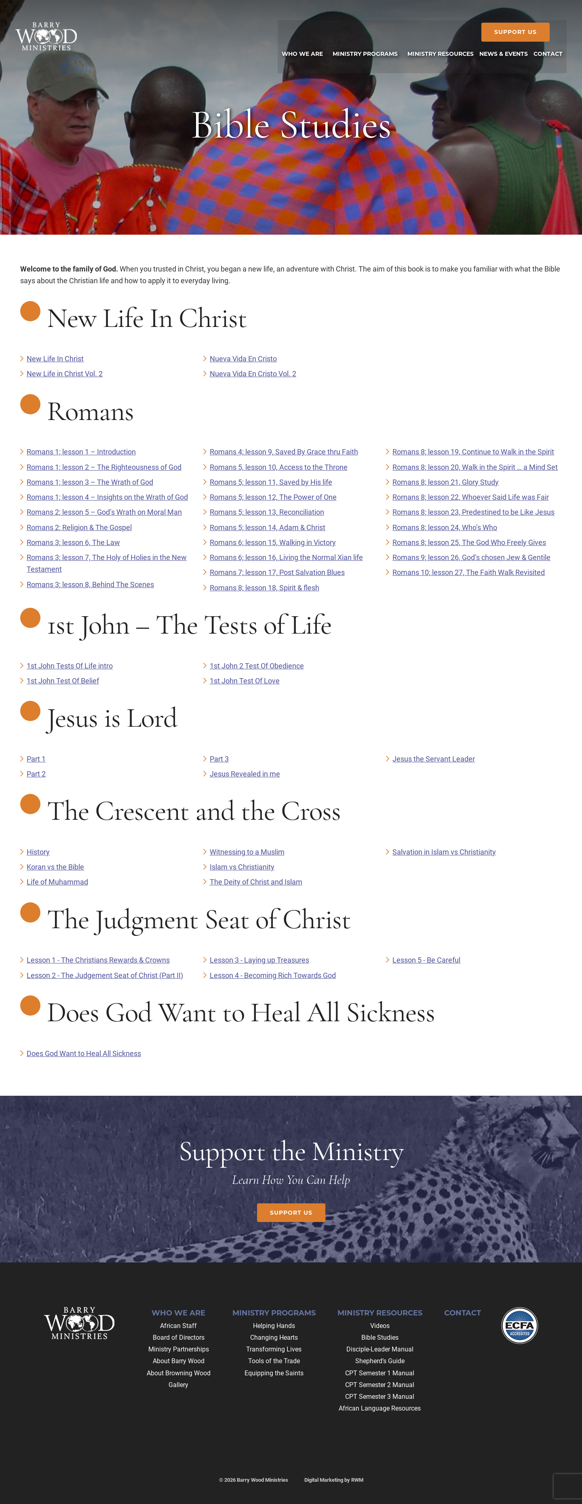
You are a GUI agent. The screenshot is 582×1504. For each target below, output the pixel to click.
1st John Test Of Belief (63, 681)
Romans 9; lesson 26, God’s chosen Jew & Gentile (471, 557)
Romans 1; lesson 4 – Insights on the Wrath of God (107, 497)
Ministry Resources (379, 1313)
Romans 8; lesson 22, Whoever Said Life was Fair (470, 497)
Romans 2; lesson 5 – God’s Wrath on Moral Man (104, 512)
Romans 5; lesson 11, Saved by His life (271, 482)
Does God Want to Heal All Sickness (84, 1053)
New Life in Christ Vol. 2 (65, 373)
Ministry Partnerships (178, 1349)
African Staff (178, 1326)
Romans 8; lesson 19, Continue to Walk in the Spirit (473, 452)
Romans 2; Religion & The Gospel (79, 527)
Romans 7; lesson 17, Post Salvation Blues (277, 572)
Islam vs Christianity (242, 867)
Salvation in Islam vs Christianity (444, 852)
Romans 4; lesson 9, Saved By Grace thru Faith (284, 452)
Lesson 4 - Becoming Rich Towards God (273, 975)
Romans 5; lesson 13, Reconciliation (267, 512)
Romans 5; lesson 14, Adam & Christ (267, 527)
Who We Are (178, 1313)
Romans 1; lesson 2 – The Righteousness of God (104, 467)
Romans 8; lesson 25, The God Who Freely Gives (469, 542)
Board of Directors (179, 1337)
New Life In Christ (55, 358)
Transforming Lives (274, 1349)
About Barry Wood (179, 1361)
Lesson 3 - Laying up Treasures (259, 960)
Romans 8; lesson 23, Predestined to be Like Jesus (473, 512)
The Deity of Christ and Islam (256, 882)
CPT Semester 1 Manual (379, 1373)
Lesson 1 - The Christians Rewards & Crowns (98, 960)
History (38, 852)
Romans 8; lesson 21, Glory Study (445, 482)
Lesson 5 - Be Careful (426, 960)
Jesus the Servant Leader (433, 759)
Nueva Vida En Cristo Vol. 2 (253, 373)
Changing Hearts (274, 1337)
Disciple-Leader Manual (379, 1349)
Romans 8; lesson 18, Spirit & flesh (264, 587)
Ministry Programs (274, 1313)
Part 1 (36, 759)
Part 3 (219, 759)
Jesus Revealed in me (245, 774)
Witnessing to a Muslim (247, 852)
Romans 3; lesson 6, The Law (73, 542)
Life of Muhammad (57, 882)
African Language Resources (380, 1408)
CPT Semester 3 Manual (379, 1396)
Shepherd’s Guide (380, 1361)
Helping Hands (274, 1326)
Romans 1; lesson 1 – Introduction (81, 452)
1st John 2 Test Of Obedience (257, 666)
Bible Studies (380, 1337)
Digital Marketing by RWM (333, 1480)
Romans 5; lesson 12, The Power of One (273, 497)
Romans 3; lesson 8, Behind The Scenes (90, 584)
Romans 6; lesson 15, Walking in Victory (273, 542)
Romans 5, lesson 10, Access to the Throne (279, 467)
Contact (462, 1313)
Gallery (178, 1385)
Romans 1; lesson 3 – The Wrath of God (90, 482)
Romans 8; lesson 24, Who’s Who (444, 527)
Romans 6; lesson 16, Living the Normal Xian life (286, 557)
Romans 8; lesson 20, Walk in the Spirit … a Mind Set (475, 467)
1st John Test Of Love (245, 681)
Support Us (510, 32)
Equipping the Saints (274, 1373)
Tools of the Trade (274, 1361)
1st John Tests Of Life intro (70, 666)
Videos (380, 1326)
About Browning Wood (179, 1373)
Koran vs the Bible (55, 867)
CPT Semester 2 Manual (379, 1385)
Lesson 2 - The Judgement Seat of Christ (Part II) (105, 975)
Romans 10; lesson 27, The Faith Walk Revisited (468, 572)
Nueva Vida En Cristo (243, 358)
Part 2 (36, 774)
